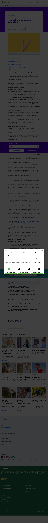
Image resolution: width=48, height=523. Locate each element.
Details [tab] (24, 252)
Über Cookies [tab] (37, 252)
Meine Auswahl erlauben (24, 272)
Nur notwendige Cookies (11, 272)
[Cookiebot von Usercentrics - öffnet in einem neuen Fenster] (39, 250)
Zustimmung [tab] (11, 252)
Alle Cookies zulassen (36, 272)
